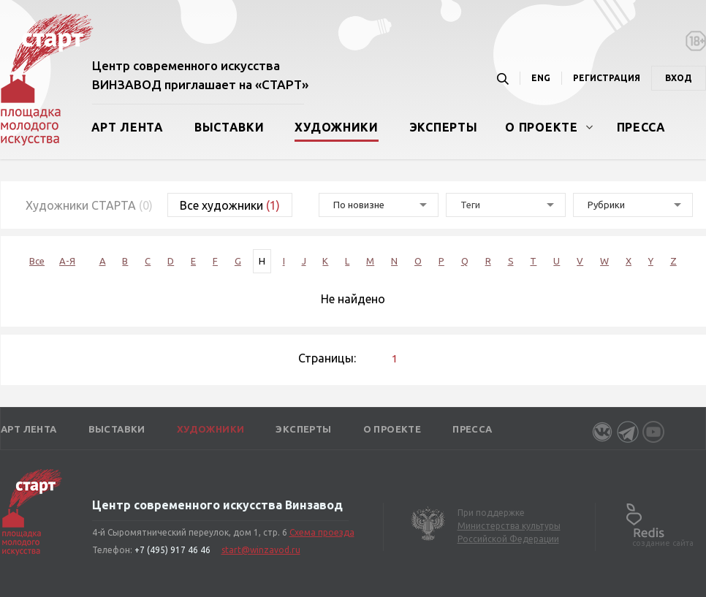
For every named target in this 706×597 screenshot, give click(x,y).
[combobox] (506, 205)
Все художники (230, 205)
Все (37, 261)
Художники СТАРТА (89, 205)
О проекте (541, 127)
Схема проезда (321, 532)
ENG (540, 78)
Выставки (229, 127)
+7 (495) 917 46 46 (172, 550)
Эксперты (443, 127)
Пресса (641, 127)
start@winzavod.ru (260, 550)
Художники (336, 127)
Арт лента (127, 127)
